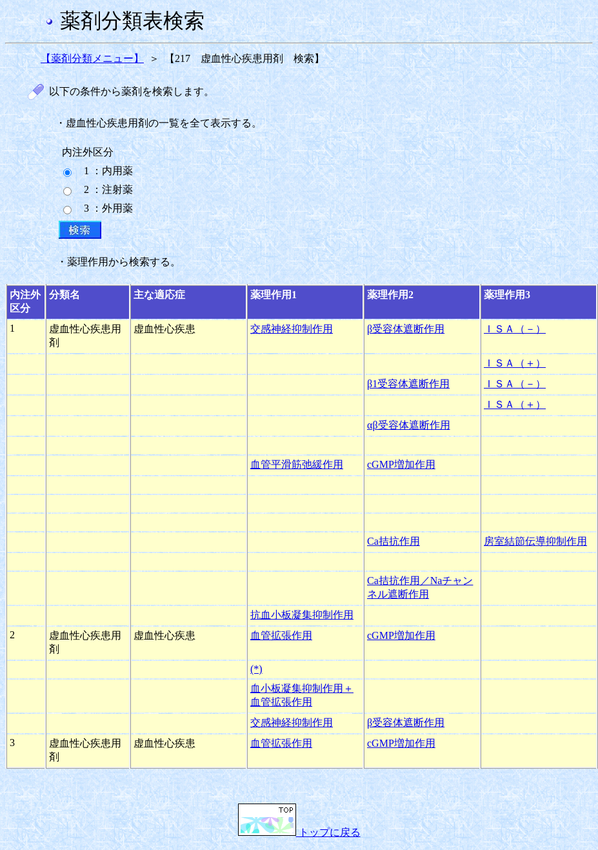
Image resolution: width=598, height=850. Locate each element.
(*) (256, 668)
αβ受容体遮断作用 (408, 425)
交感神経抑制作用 (291, 328)
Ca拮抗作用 (393, 541)
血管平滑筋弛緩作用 (296, 464)
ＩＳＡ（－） (515, 328)
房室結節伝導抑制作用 (535, 541)
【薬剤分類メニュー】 (92, 58)
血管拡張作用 (281, 635)
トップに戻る (299, 832)
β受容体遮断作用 (405, 328)
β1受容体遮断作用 (408, 383)
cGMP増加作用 (401, 464)
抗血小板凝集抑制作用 (302, 614)
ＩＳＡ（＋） (515, 363)
